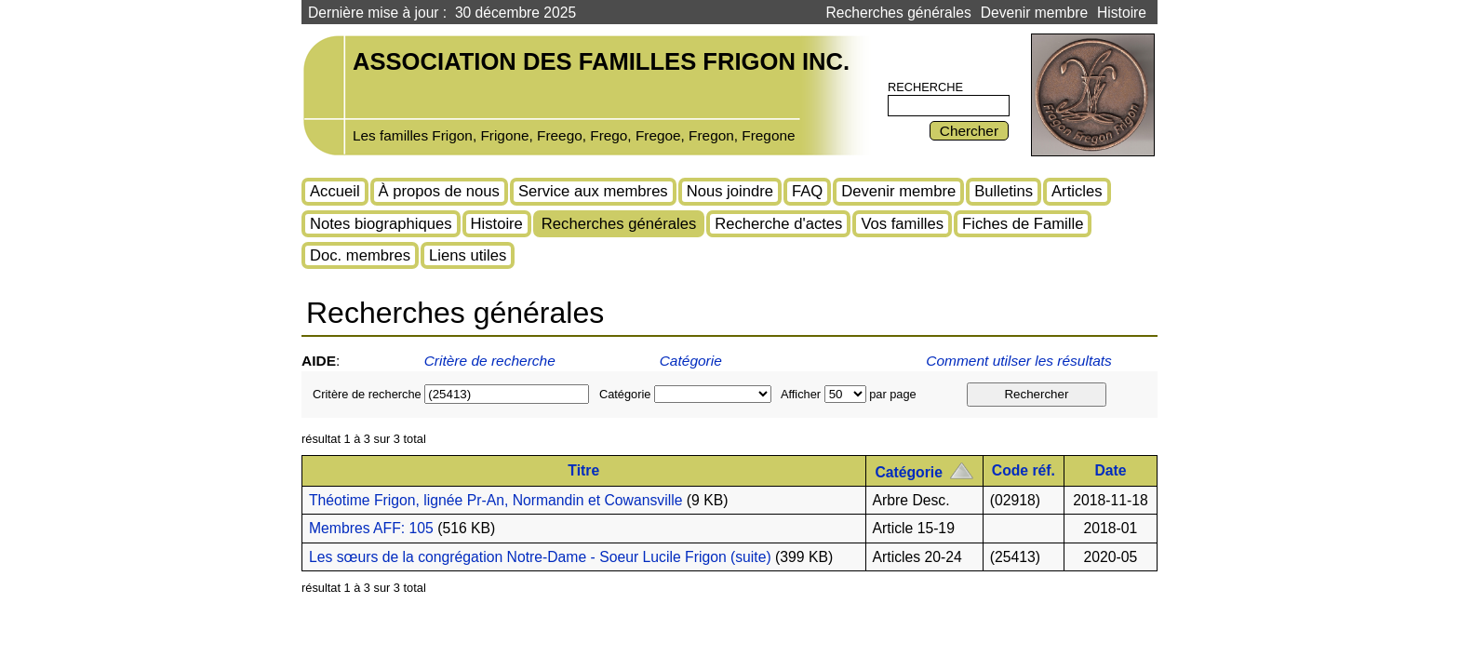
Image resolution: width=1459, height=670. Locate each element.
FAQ (807, 191)
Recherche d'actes (778, 224)
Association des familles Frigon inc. (601, 61)
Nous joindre (730, 191)
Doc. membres (360, 255)
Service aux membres (593, 191)
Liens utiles (467, 255)
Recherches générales (898, 12)
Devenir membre (1034, 12)
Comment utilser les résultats (1021, 360)
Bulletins (1003, 191)
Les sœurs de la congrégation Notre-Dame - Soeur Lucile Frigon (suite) (540, 557)
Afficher (801, 394)
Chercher (969, 131)
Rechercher (1036, 394)
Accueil (335, 191)
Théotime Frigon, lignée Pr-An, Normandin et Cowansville (495, 500)
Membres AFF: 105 (371, 528)
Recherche (925, 87)
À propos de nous (439, 191)
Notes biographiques (381, 224)
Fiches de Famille (1022, 224)
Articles (1077, 191)
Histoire (1121, 12)
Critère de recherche (489, 360)
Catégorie (691, 360)
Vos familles (902, 224)
